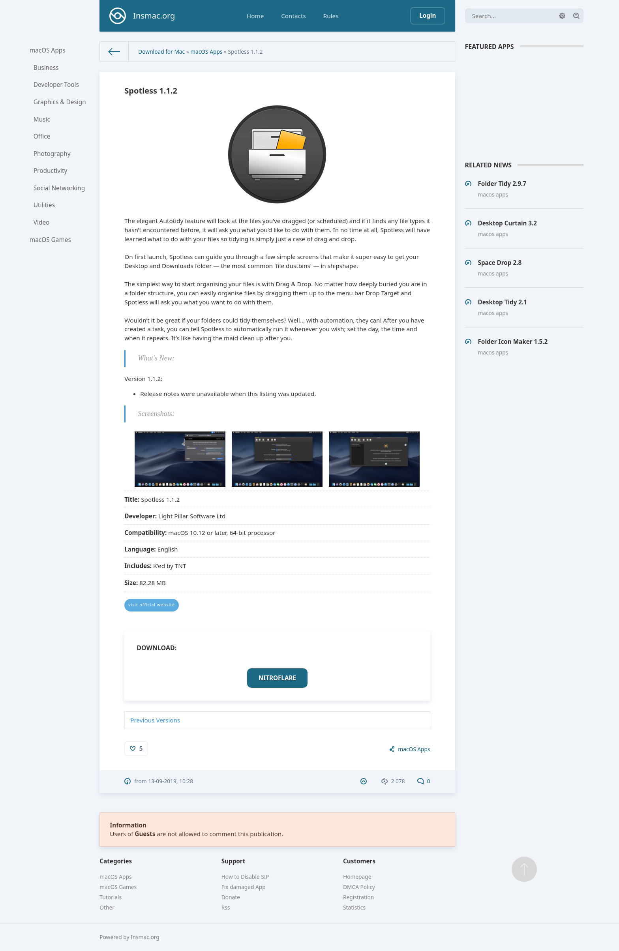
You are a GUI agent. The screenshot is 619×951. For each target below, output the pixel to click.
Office (42, 137)
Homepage (357, 876)
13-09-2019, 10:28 (170, 781)
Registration (358, 897)
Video (42, 225)
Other (106, 907)
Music (42, 120)
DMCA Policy (359, 887)
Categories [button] (115, 861)
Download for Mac (161, 51)
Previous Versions (155, 720)
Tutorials (110, 897)
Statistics (354, 907)
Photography (52, 155)
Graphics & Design (60, 103)
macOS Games (50, 242)
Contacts (293, 16)
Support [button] (233, 861)
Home (255, 16)
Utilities (44, 207)
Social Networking (59, 189)
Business (46, 68)
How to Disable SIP (245, 876)
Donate (230, 897)
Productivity (51, 172)
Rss (225, 907)
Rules (331, 16)
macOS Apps (48, 50)
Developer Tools (56, 85)
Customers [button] (359, 861)
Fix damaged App (243, 887)
